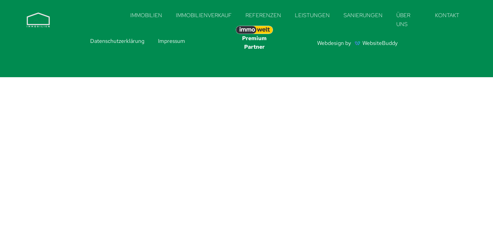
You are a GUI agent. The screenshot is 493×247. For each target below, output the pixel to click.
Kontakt (447, 15)
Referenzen (263, 15)
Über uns (403, 20)
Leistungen (312, 15)
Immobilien (146, 15)
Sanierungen (363, 15)
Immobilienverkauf (204, 15)
